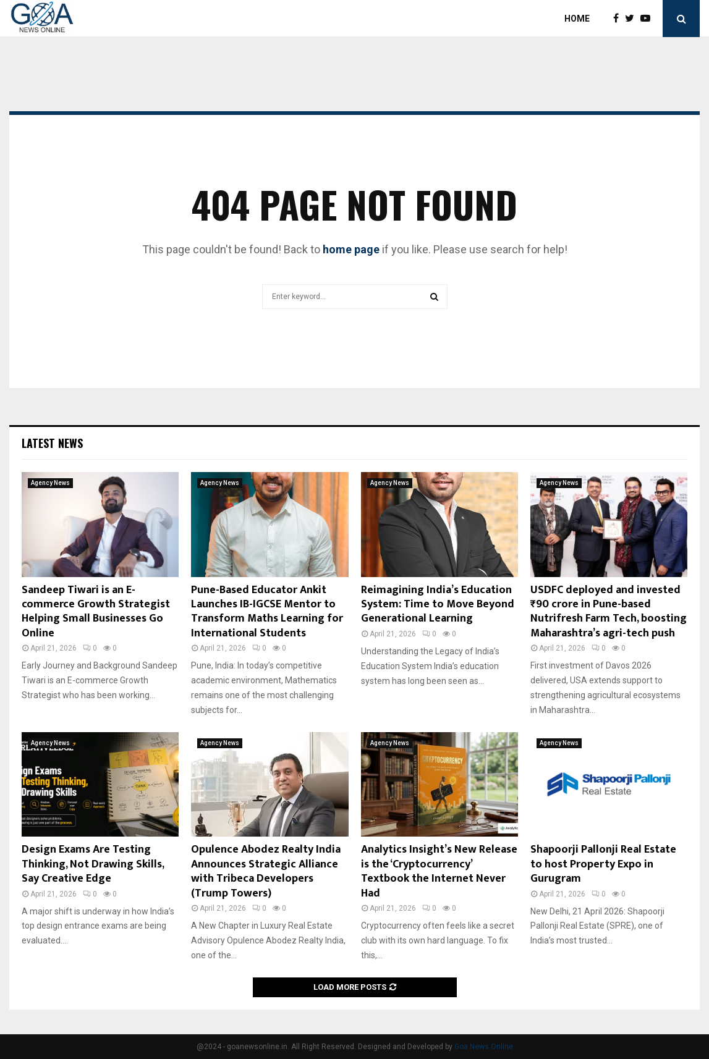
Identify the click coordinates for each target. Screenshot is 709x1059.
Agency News (50, 482)
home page (351, 249)
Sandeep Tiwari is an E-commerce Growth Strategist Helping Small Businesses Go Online (96, 612)
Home (577, 18)
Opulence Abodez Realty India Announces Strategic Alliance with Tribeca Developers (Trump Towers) (266, 871)
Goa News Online (483, 1046)
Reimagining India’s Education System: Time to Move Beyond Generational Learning (437, 604)
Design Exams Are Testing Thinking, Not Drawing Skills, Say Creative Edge (93, 864)
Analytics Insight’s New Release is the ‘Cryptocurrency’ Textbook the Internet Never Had (439, 871)
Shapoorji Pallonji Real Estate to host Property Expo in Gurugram (603, 864)
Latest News (52, 443)
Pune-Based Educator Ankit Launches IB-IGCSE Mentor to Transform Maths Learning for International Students (267, 612)
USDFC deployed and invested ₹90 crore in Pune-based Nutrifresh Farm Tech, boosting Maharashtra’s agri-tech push (608, 612)
